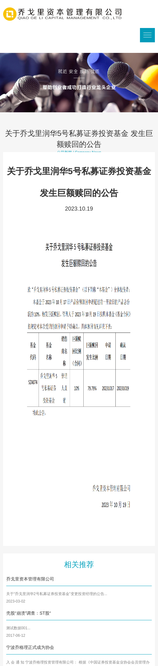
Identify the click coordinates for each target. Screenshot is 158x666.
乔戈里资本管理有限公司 (30, 578)
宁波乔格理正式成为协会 (30, 647)
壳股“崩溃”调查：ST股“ (28, 613)
